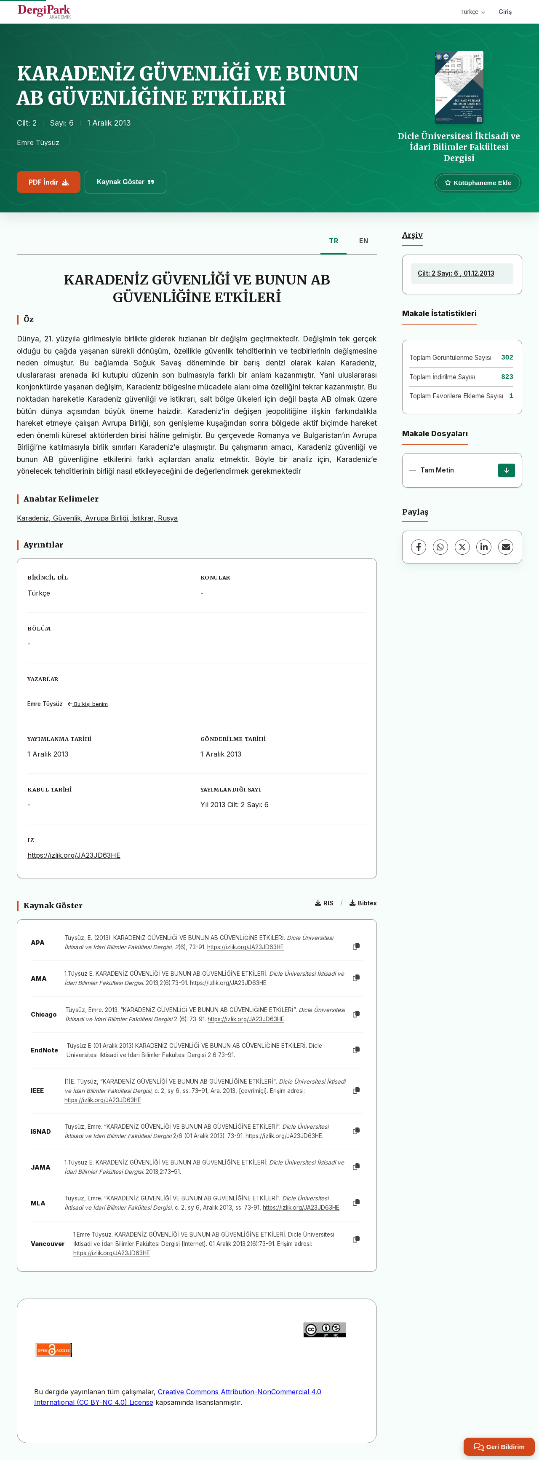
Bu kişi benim (88, 704)
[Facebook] (418, 547)
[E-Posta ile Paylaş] (505, 547)
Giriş (505, 11)
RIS (324, 903)
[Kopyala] (356, 946)
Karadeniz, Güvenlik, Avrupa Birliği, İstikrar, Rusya (97, 518)
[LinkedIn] (483, 547)
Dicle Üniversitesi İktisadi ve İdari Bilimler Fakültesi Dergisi (459, 147)
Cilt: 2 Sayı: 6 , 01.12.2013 (456, 273)
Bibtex (363, 903)
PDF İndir (49, 182)
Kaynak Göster (125, 181)
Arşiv (412, 235)
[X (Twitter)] (462, 547)
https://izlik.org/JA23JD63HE (73, 855)
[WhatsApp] (440, 547)
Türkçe (472, 11)
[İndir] (506, 470)
